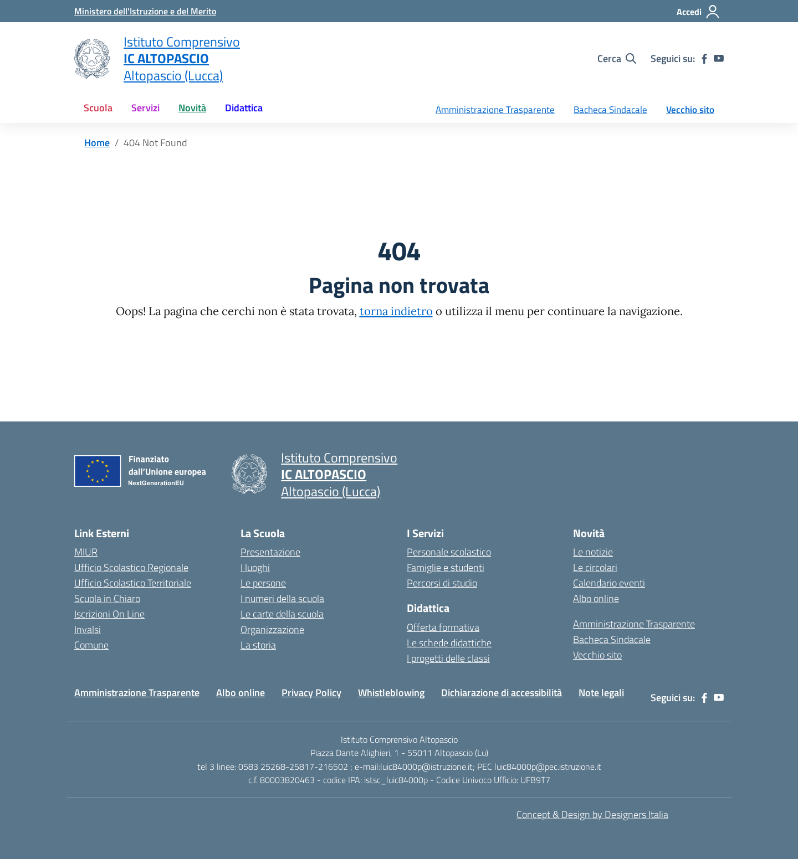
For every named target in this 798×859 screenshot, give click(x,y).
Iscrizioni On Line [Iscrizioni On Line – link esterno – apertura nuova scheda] (109, 613)
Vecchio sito (690, 109)
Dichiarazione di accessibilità (501, 692)
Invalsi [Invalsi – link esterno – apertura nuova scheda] (87, 629)
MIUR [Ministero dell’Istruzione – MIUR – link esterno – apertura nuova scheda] (86, 551)
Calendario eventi (609, 582)
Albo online (596, 598)
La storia (258, 644)
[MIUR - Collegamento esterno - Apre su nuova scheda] (145, 11)
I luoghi (255, 567)
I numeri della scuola (282, 598)
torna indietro (396, 311)
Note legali (601, 692)
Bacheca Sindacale (610, 109)
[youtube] (719, 59)
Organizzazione (272, 629)
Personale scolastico (449, 551)
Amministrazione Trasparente (495, 109)
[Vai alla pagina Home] (97, 142)
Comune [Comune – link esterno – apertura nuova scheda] (91, 644)
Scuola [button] (98, 107)
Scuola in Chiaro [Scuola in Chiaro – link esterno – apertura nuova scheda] (107, 598)
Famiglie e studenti (445, 567)
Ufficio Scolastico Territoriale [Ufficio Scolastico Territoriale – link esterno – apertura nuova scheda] (132, 582)
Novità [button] (192, 107)
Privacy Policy (311, 692)
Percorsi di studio (442, 582)
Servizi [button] (145, 107)
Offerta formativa (443, 627)
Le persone (263, 582)
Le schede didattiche (449, 642)
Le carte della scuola (282, 613)
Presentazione (270, 551)
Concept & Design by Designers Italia (592, 814)
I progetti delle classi (448, 658)
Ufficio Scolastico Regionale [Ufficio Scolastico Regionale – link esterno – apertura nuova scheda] (131, 567)
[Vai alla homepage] (92, 59)
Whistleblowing (391, 692)
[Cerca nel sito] (617, 58)
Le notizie (593, 551)
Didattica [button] (244, 107)
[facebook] (704, 59)
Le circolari (595, 567)
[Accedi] (698, 11)
